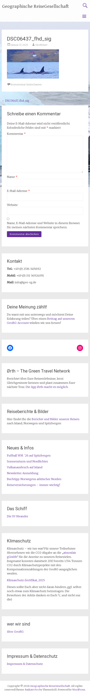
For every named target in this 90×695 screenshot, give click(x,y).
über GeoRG (15, 631)
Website (12, 205)
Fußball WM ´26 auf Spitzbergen (29, 455)
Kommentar (16, 133)
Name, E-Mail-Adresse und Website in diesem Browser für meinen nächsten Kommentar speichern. (43, 225)
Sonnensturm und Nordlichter (27, 461)
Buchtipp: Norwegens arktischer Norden (34, 479)
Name (12, 177)
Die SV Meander (17, 516)
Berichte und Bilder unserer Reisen (55, 419)
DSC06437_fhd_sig (15, 100)
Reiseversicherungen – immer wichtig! (33, 485)
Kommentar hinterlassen (26, 84)
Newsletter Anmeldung (22, 473)
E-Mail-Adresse (18, 191)
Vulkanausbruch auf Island (24, 467)
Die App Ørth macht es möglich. (47, 387)
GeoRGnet (41, 44)
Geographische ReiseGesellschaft (35, 6)
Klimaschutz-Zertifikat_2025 (26, 580)
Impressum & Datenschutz (25, 664)
